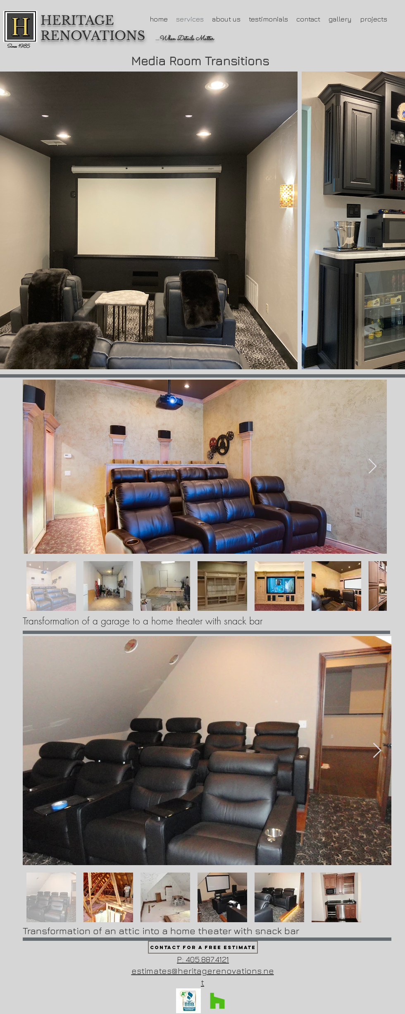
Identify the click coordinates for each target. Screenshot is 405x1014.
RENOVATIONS (92, 35)
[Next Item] (372, 467)
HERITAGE (79, 20)
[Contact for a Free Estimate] (203, 947)
